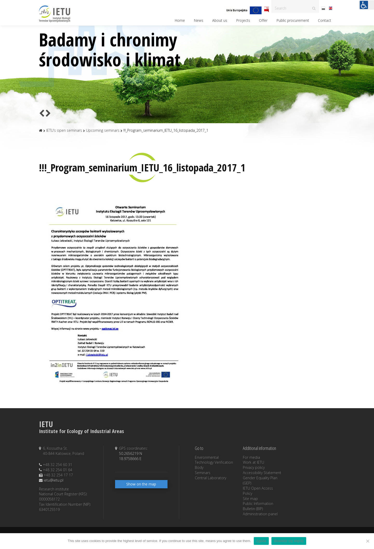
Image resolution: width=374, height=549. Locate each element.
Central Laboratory (210, 477)
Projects (243, 20)
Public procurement (292, 20)
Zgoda (261, 541)
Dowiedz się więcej (289, 541)
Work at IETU (253, 462)
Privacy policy (254, 467)
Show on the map (141, 484)
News (198, 20)
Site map (250, 498)
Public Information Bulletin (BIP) (258, 506)
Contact (324, 20)
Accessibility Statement (262, 472)
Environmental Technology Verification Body (214, 462)
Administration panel (260, 513)
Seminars (202, 472)
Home (180, 20)
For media (251, 457)
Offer (263, 20)
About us (219, 20)
